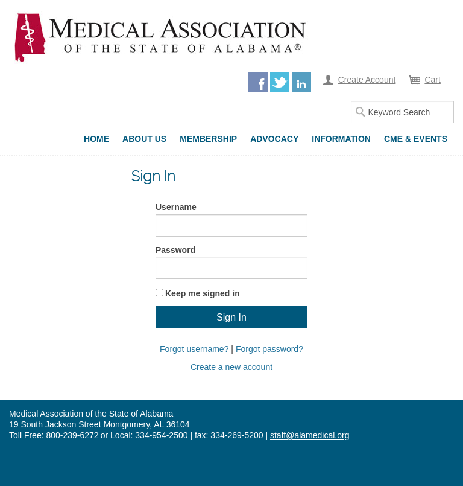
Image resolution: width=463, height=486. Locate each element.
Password (175, 250)
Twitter (279, 82)
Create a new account (231, 367)
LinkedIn (301, 82)
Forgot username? (194, 349)
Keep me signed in (202, 293)
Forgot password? (269, 349)
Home (96, 139)
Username (176, 207)
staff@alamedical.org (309, 435)
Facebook (258, 82)
